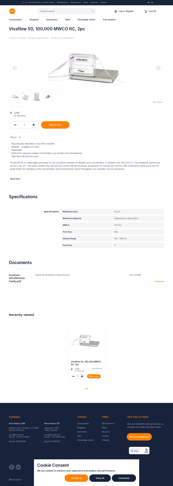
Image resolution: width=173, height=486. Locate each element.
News (86, 2)
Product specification (39, 38)
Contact (104, 2)
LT (152, 3)
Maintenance (76, 2)
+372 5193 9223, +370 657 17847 (41, 2)
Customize (123, 478)
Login (16, 112)
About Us (94, 2)
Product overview (17, 38)
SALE (67, 19)
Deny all (100, 478)
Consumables (15, 19)
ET (149, 3)
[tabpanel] (86, 352)
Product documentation (62, 38)
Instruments (51, 19)
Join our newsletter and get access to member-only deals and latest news (145, 425)
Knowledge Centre (86, 19)
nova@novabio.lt (16, 435)
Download (159, 281)
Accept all (76, 478)
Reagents (34, 19)
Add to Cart (55, 125)
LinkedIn (105, 440)
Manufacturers (62, 2)
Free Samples (109, 19)
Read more (15, 179)
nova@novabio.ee (52, 435)
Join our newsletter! (139, 436)
